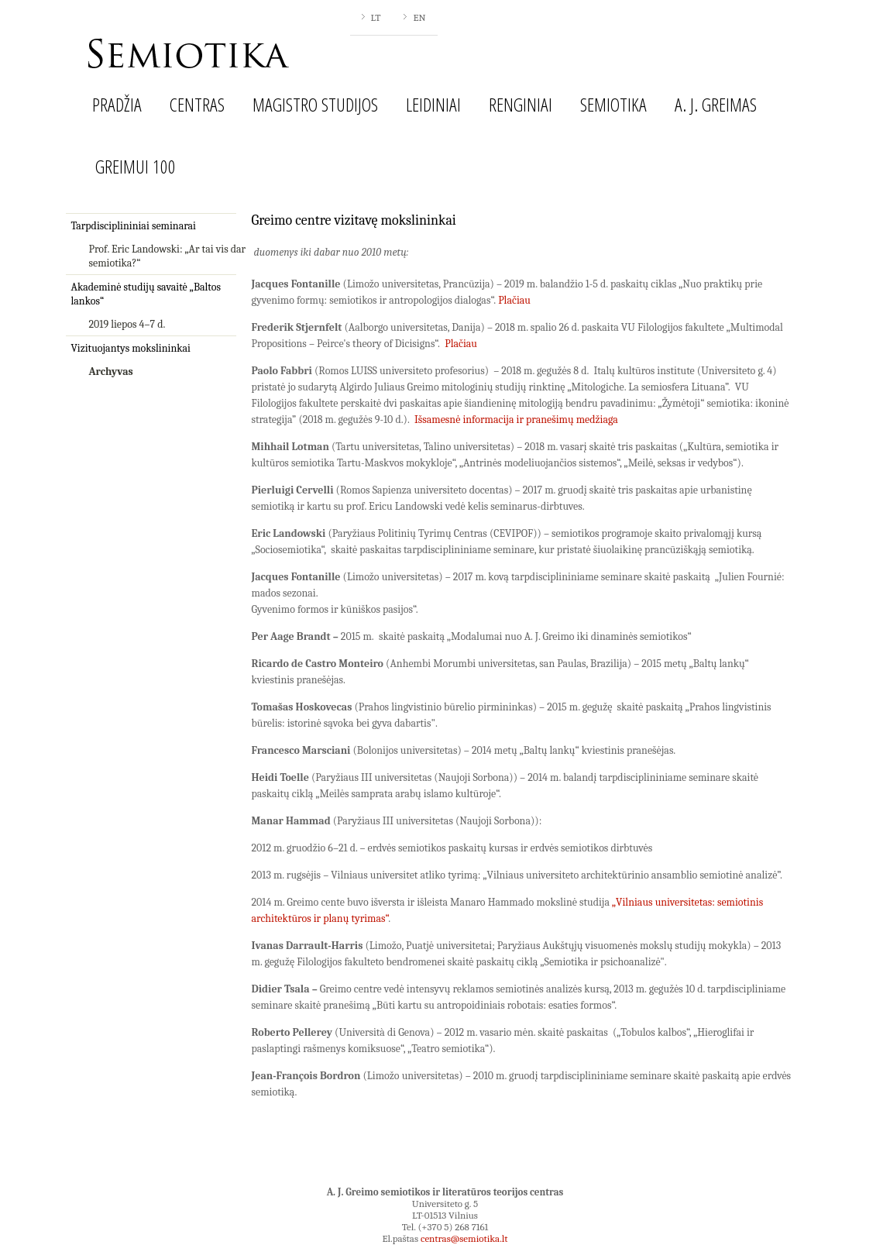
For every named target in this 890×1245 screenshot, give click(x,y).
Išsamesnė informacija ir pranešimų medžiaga (516, 419)
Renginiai (520, 104)
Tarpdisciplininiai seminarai (133, 225)
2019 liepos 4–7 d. (127, 324)
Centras (197, 104)
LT (376, 17)
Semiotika (613, 104)
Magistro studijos (315, 104)
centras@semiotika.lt (464, 1238)
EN (419, 17)
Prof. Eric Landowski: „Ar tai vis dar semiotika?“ (167, 256)
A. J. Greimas (716, 104)
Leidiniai (433, 104)
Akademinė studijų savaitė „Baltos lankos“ (146, 294)
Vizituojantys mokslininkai (131, 348)
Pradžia (117, 104)
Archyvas (111, 371)
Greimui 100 (135, 166)
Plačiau (514, 300)
